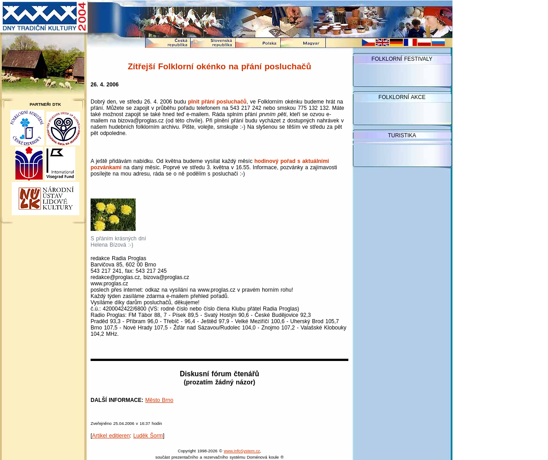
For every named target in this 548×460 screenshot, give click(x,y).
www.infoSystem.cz (242, 451)
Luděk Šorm (148, 436)
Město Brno (159, 400)
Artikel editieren (111, 436)
